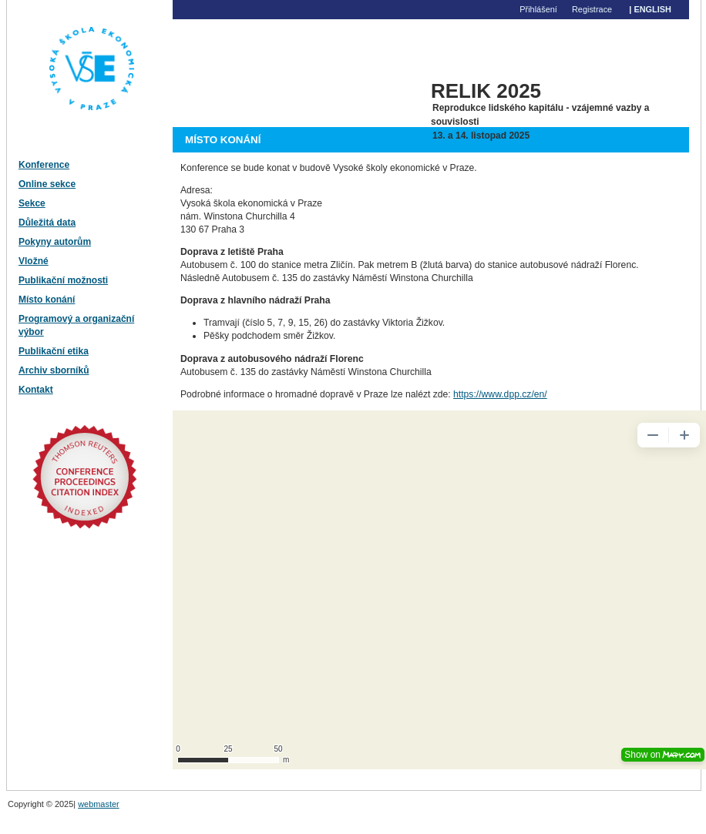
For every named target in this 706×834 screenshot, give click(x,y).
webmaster (98, 804)
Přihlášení (538, 9)
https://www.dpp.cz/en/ (500, 394)
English (652, 9)
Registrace (592, 9)
